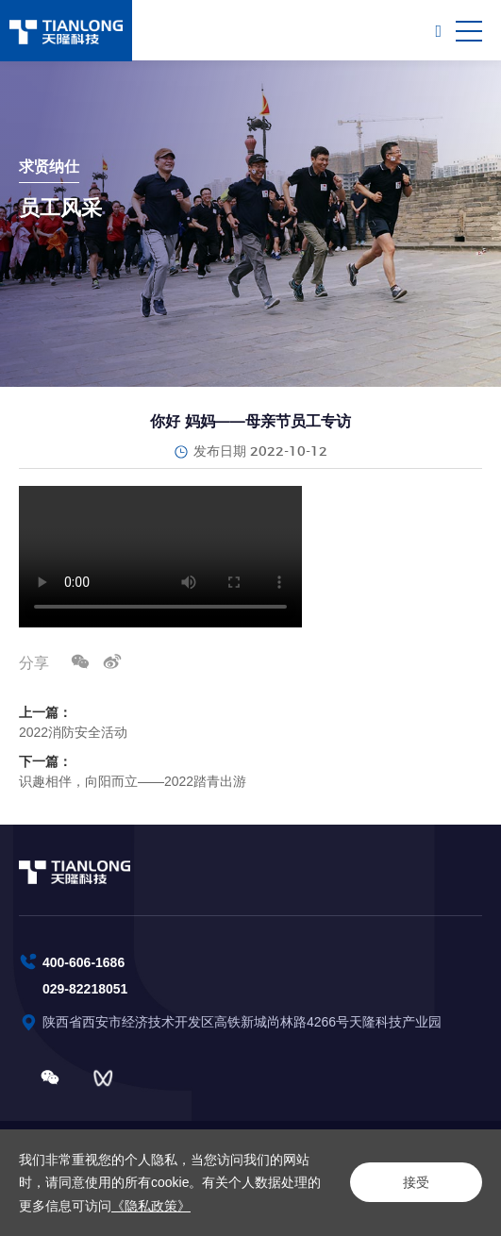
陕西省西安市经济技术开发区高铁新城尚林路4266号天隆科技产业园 (243, 1021)
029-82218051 (84, 988)
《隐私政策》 (151, 1205)
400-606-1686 (83, 962)
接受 (416, 1182)
